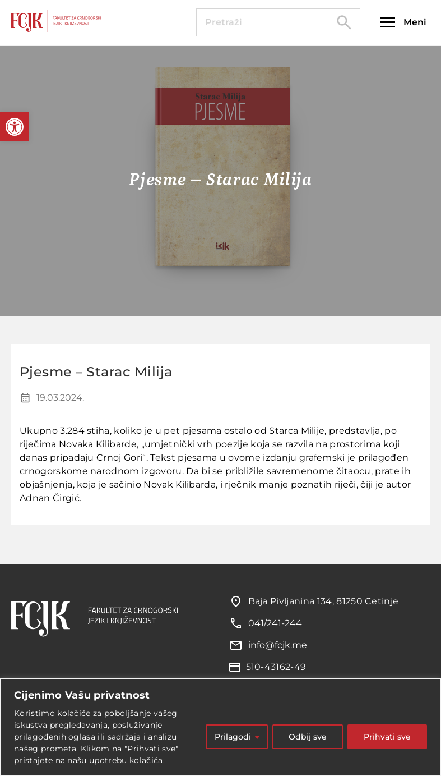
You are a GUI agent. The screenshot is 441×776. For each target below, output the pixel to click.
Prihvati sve (387, 737)
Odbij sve (308, 737)
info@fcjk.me (277, 645)
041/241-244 (275, 623)
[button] (14, 126)
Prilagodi (233, 737)
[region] (220, 727)
